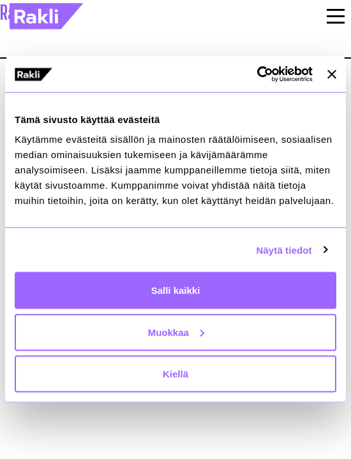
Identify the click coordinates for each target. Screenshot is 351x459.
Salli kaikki (175, 290)
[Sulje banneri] (331, 73)
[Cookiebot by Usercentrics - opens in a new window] (257, 74)
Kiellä (175, 373)
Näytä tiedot (284, 249)
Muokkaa (176, 331)
